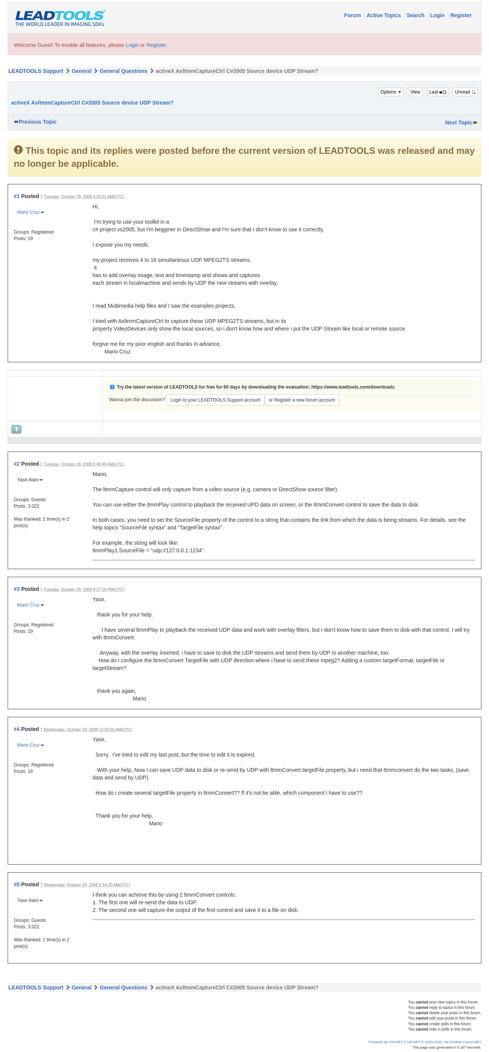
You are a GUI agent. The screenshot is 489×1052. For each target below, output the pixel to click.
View (415, 92)
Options (391, 92)
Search (416, 15)
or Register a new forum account (302, 400)
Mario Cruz (28, 212)
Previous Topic (38, 122)
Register (461, 15)
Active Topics (384, 15)
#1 (17, 196)
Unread (465, 92)
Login (438, 15)
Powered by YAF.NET (386, 1042)
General (81, 71)
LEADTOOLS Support (35, 71)
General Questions (123, 71)
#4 (17, 729)
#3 (17, 589)
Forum (353, 15)
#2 (17, 464)
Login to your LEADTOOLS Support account (215, 400)
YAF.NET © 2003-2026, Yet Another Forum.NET (443, 1042)
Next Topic (458, 122)
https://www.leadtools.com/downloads (353, 387)
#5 (17, 884)
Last (437, 92)
